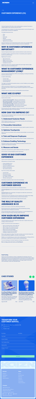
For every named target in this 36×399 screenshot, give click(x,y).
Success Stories (21, 375)
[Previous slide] (30, 277)
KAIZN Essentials (6, 378)
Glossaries (20, 378)
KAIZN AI (4, 376)
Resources (20, 376)
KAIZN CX (4, 373)
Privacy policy (20, 381)
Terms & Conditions (21, 382)
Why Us (19, 373)
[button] (33, 3)
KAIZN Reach (5, 375)
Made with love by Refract (7, 395)
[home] (5, 3)
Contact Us (20, 379)
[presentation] (9, 352)
